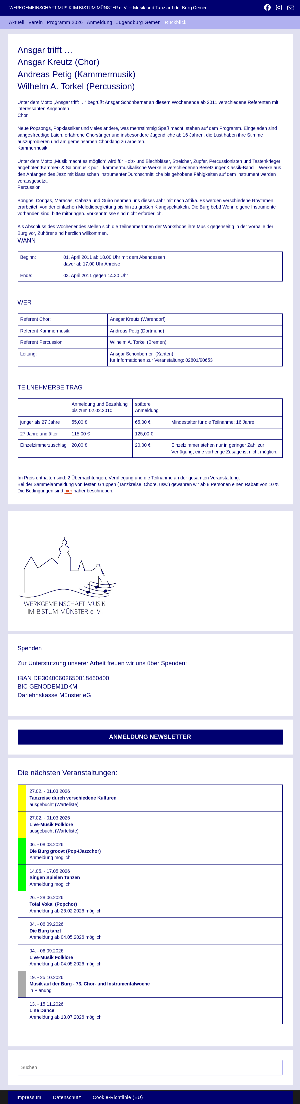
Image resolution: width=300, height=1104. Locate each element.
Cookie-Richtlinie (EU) (118, 1097)
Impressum (29, 1097)
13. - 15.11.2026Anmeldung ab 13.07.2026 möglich (65, 1010)
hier (68, 490)
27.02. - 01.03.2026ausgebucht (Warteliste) (72, 798)
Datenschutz (67, 1097)
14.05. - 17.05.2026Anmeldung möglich (54, 877)
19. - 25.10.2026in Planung (89, 984)
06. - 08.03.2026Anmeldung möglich (65, 851)
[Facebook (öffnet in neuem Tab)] (267, 7)
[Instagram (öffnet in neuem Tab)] (279, 7)
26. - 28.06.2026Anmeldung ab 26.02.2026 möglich (65, 904)
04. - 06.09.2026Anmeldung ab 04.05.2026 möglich (65, 930)
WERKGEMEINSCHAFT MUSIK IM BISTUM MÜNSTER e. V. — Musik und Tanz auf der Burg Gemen (108, 7)
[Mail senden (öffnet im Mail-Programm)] (289, 8)
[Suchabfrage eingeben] (150, 1067)
